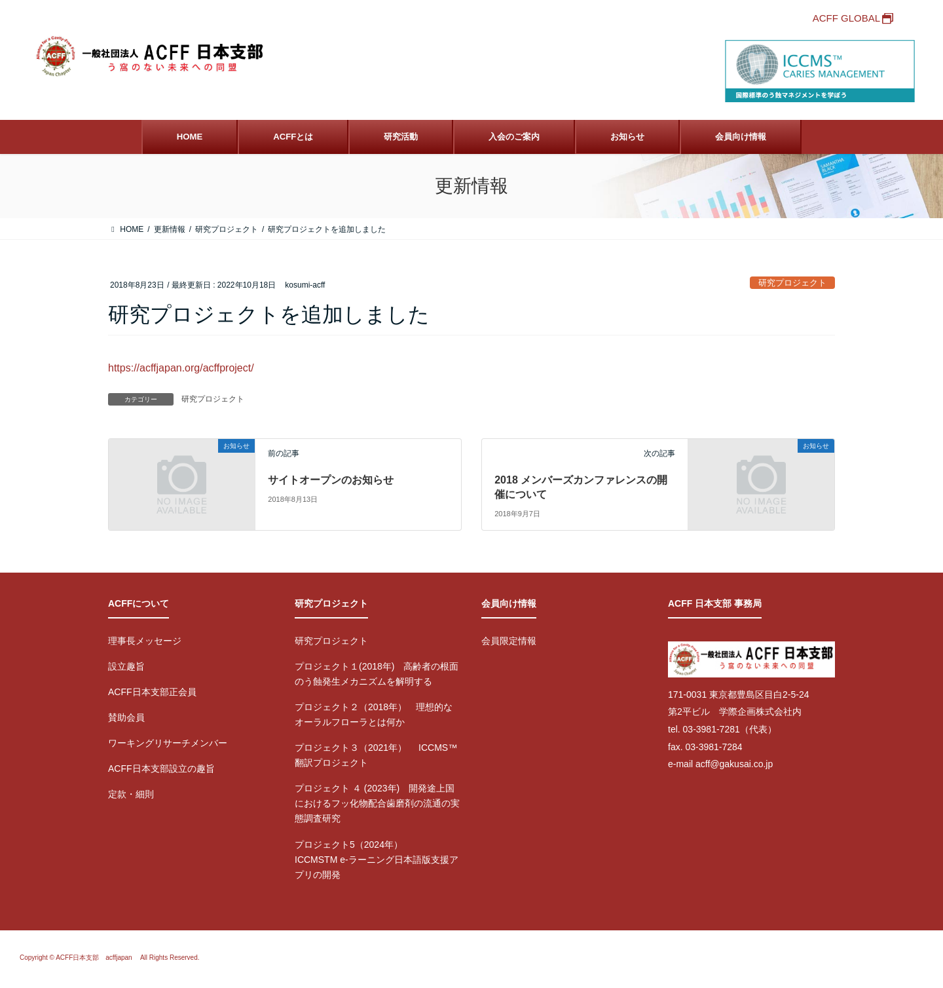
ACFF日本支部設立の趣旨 (161, 768)
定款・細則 (131, 794)
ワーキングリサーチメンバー (167, 743)
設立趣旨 (126, 666)
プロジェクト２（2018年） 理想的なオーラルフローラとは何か (374, 714)
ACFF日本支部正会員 (152, 692)
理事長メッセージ (144, 641)
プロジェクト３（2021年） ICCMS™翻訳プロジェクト (376, 755)
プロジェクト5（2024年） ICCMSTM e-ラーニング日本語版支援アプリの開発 (376, 859)
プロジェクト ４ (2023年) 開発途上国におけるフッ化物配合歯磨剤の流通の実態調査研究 (377, 803)
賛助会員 (126, 717)
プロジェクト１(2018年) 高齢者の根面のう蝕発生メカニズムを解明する (376, 674)
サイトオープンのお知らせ (331, 479)
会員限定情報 (508, 641)
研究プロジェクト (792, 283)
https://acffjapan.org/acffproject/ (181, 367)
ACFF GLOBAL (846, 18)
